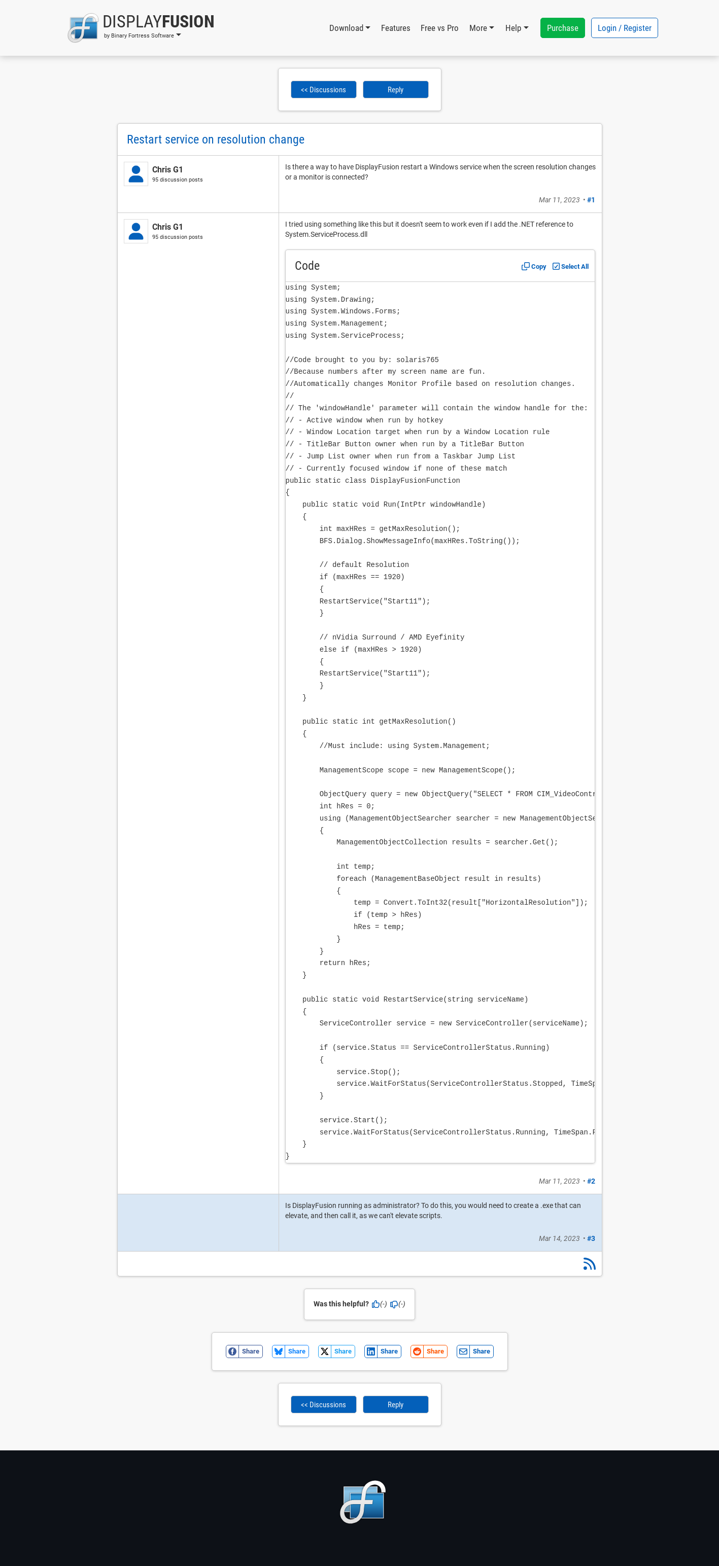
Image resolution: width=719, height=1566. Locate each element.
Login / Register (625, 28)
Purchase (562, 28)
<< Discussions (323, 89)
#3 (591, 1238)
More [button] (478, 28)
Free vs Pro (440, 28)
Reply (395, 89)
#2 (591, 1181)
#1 (591, 200)
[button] (140, 28)
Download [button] (346, 28)
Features (395, 28)
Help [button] (513, 28)
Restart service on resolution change (215, 139)
